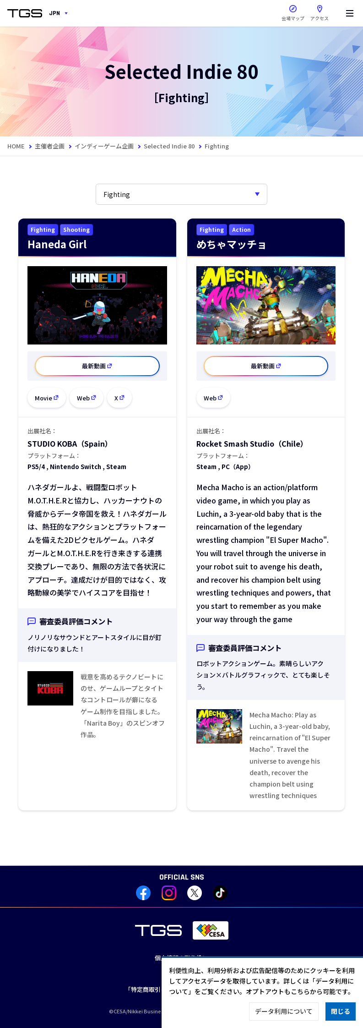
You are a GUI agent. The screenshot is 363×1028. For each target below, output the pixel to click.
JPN (54, 13)
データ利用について (284, 1011)
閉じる (340, 1011)
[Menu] (349, 13)
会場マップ (293, 18)
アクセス (319, 11)
